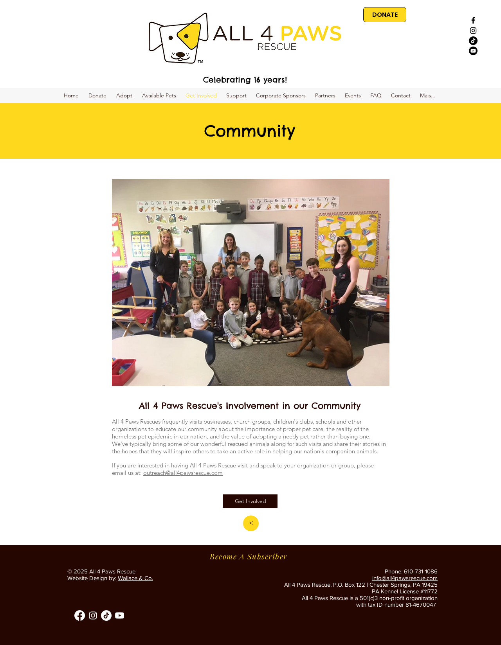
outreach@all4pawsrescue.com (183, 472)
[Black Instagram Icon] (473, 30)
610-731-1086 (421, 571)
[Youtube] (473, 51)
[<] (251, 523)
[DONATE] (384, 14)
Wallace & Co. (135, 578)
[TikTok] (473, 40)
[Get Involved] (250, 501)
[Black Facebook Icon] (473, 20)
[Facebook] (79, 615)
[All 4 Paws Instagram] (93, 615)
